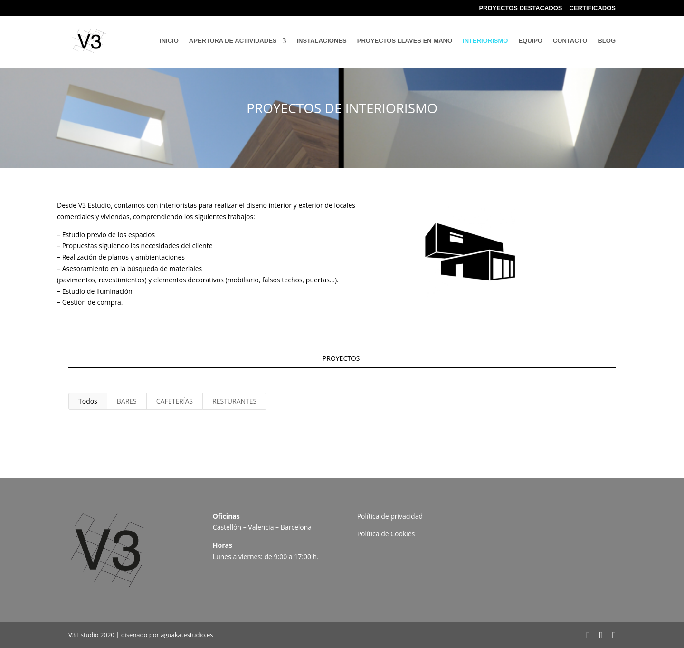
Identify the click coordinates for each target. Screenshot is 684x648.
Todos (87, 401)
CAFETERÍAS (174, 401)
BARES (127, 401)
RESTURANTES (234, 401)
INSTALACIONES (322, 41)
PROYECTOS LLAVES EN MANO (404, 41)
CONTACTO (570, 41)
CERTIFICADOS (593, 8)
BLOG (607, 41)
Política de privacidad (390, 516)
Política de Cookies (386, 533)
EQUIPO (530, 41)
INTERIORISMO (485, 41)
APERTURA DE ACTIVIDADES (233, 41)
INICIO (169, 41)
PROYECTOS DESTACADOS (520, 8)
